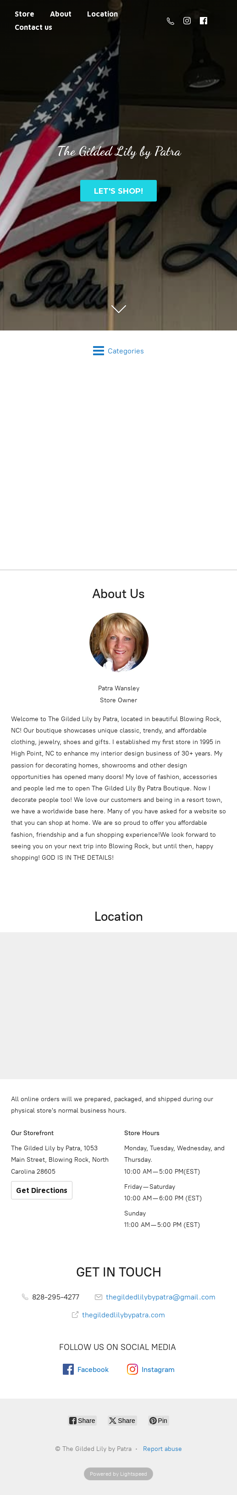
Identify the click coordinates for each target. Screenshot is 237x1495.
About (61, 14)
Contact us (33, 27)
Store (24, 14)
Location (102, 14)
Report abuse (162, 1449)
